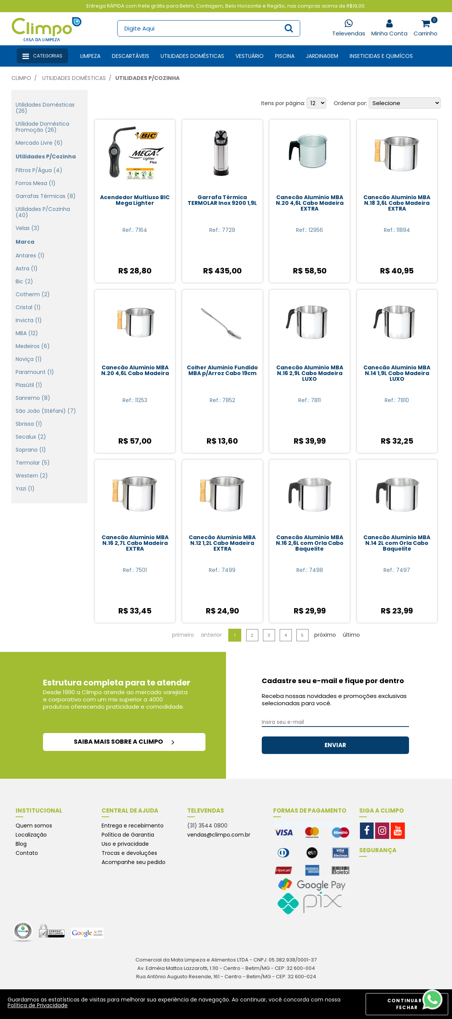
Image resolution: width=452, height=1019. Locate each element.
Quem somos (34, 825)
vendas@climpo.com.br (218, 834)
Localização (31, 834)
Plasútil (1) (29, 385)
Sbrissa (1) (29, 424)
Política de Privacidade (38, 1005)
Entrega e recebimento (133, 825)
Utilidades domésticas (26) (45, 108)
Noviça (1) (29, 359)
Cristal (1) (28, 307)
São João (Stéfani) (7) (46, 411)
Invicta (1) (29, 320)
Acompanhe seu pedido (134, 862)
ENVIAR (335, 745)
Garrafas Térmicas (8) (46, 196)
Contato (27, 853)
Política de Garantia (128, 834)
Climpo (21, 78)
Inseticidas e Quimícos (381, 56)
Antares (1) (30, 255)
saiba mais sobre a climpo (124, 741)
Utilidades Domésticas (192, 56)
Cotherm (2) (33, 294)
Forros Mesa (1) (36, 183)
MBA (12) (27, 333)
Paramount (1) (35, 372)
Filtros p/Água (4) (39, 170)
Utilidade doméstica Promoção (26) (42, 127)
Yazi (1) (25, 488)
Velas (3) (28, 228)
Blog (21, 844)
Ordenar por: (350, 103)
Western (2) (32, 475)
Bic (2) (24, 281)
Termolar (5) (33, 462)
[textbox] (208, 28)
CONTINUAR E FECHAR (407, 1004)
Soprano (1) (31, 450)
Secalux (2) (31, 437)
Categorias (42, 56)
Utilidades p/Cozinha (147, 78)
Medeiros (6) (33, 346)
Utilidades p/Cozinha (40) (43, 212)
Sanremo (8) (33, 398)
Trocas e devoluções (129, 853)
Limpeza (90, 56)
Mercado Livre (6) (39, 143)
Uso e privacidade (125, 844)
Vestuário (250, 56)
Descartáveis (130, 56)
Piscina (284, 56)
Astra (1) (27, 268)
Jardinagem (322, 56)
